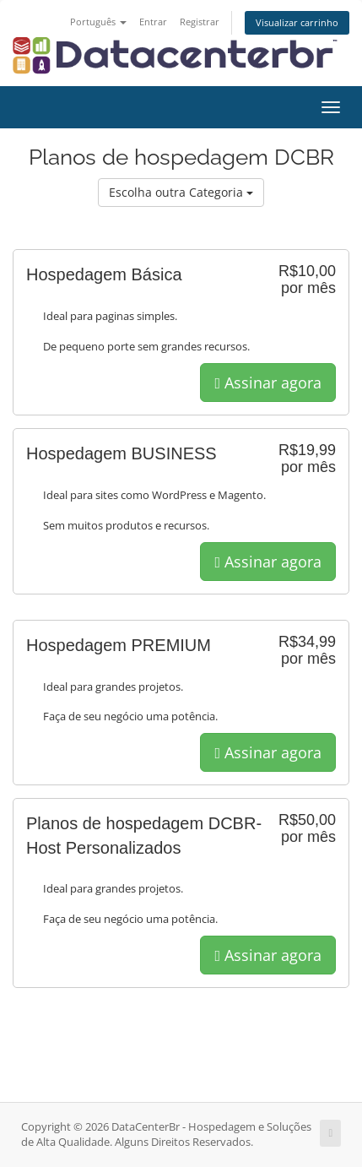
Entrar (153, 21)
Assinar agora (267, 382)
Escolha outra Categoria (181, 192)
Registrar (199, 21)
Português (98, 21)
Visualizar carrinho (297, 22)
